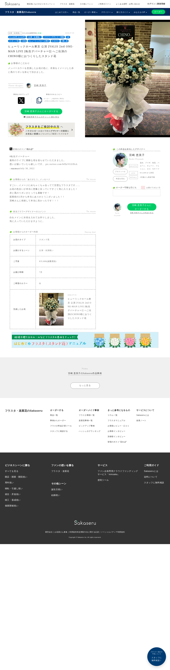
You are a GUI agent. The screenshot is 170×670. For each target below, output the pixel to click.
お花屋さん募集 (59, 532)
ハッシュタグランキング (90, 431)
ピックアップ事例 (87, 426)
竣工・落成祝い (13, 500)
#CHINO (55, 41)
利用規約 (72, 532)
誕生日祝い (56, 489)
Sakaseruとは (142, 415)
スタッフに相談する (59, 431)
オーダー (158, 12)
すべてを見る (11, 471)
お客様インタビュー (116, 431)
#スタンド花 (14, 41)
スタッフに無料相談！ (156, 656)
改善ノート (141, 420)
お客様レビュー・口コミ (118, 426)
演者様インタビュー (116, 436)
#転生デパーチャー (20, 156)
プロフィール (120, 172)
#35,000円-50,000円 (17, 37)
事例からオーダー (58, 420)
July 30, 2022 (27, 168)
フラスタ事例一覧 (87, 415)
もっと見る (85, 385)
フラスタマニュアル (116, 420)
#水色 (24, 41)
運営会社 (46, 532)
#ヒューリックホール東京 (39, 41)
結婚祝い (55, 495)
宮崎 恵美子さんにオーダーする (41, 111)
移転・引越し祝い (14, 488)
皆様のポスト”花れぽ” (117, 442)
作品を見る (120, 179)
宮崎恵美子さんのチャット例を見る (41, 117)
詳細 (39, 33)
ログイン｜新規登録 (156, 4)
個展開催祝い (11, 506)
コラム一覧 (113, 415)
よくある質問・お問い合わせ (128, 4)
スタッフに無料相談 (154, 483)
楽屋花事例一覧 (86, 420)
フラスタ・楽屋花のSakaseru (20, 12)
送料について (150, 477)
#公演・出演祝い (34, 37)
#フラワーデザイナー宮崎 (54, 37)
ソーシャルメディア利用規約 (114, 532)
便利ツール (103, 480)
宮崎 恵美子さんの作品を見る (142, 213)
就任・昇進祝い (13, 494)
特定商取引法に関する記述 (88, 532)
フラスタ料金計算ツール (61, 426)
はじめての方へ (62, 12)
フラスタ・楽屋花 (67, 4)
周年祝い (9, 483)
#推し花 (64, 41)
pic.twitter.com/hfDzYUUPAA (61, 164)
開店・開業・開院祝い (16, 477)
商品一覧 (76, 12)
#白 (68, 37)
